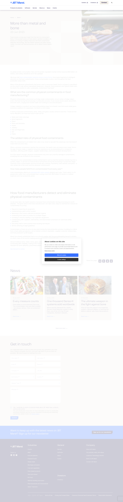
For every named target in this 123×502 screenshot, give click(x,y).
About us (41, 8)
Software (27, 8)
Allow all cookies (52, 257)
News (48, 8)
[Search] (112, 3)
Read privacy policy (50, 253)
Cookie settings (70, 257)
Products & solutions (16, 8)
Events (55, 8)
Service (35, 8)
